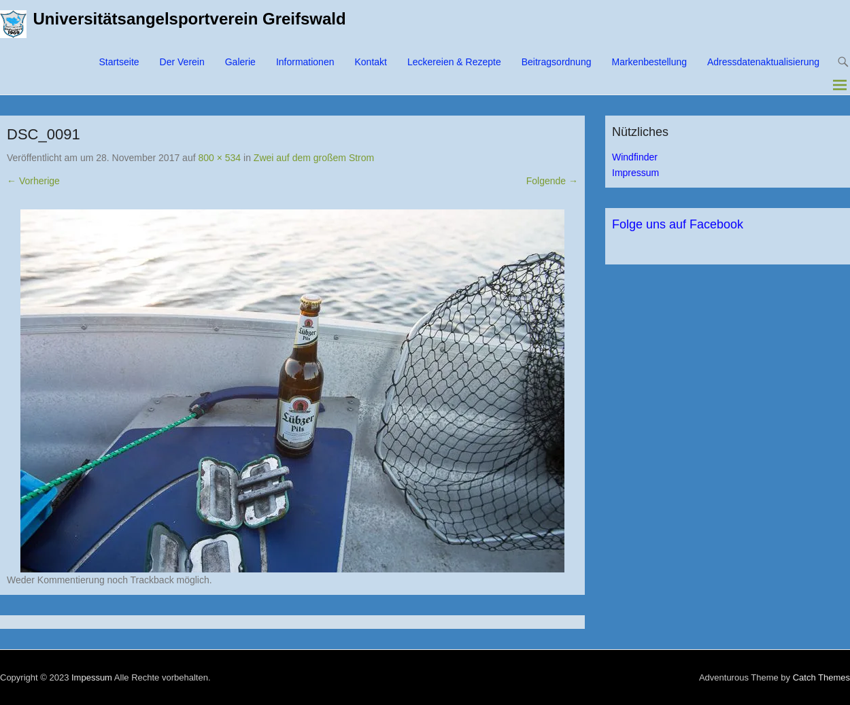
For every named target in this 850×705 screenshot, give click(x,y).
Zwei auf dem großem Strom (314, 157)
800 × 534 (219, 157)
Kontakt (370, 61)
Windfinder (635, 157)
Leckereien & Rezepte (454, 61)
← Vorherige (33, 180)
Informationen (305, 61)
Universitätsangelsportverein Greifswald (189, 19)
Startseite (119, 61)
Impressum (635, 172)
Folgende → (552, 180)
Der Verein (182, 61)
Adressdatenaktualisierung (763, 61)
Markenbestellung (649, 61)
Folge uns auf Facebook (677, 224)
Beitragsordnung (557, 61)
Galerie (240, 61)
